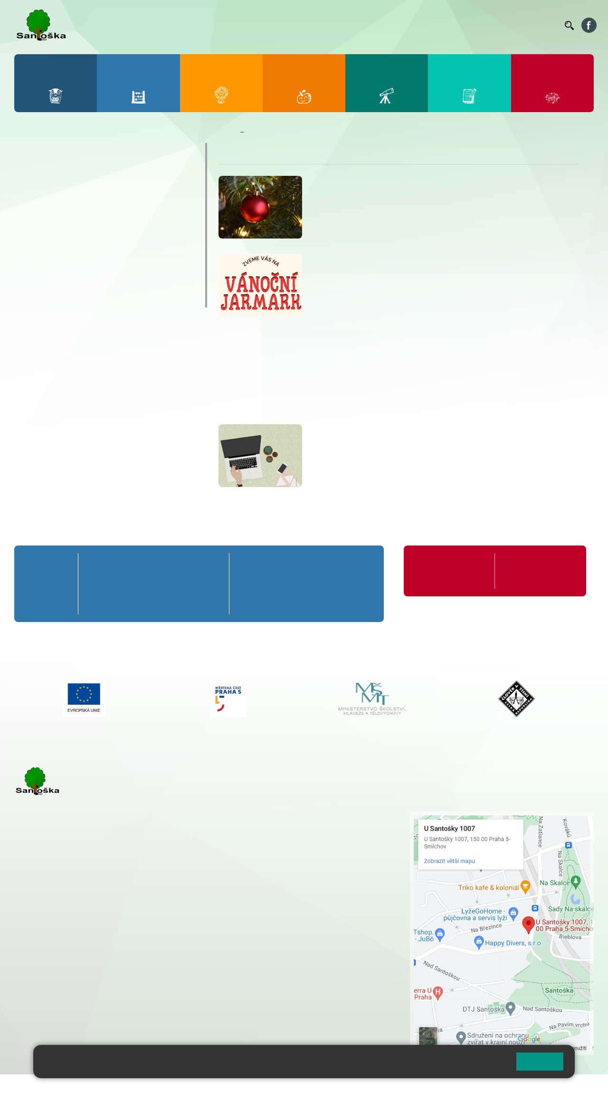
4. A (182, 566)
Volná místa (505, 25)
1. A (96, 566)
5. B (211, 584)
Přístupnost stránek (287, 1087)
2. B (125, 584)
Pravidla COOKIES (355, 1087)
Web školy (577, 1087)
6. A (251, 566)
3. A (153, 566)
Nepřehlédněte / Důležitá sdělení (296, 132)
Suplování (427, 25)
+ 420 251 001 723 (55, 931)
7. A (287, 566)
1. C (96, 601)
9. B (358, 584)
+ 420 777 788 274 (282, 836)
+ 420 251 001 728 (284, 826)
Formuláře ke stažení (535, 566)
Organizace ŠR (383, 25)
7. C (287, 601)
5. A (211, 566)
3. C (154, 601)
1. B (96, 584)
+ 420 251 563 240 (55, 979)
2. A (125, 566)
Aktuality (47, 262)
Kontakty (544, 25)
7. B (287, 584)
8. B (322, 584)
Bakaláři (263, 25)
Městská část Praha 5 (46, 1018)
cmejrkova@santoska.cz (72, 941)
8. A (322, 566)
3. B (154, 584)
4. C (182, 601)
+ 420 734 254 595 (332, 866)
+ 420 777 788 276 (114, 979)
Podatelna (465, 25)
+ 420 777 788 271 (114, 931)
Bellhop (294, 25)
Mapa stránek (192, 1087)
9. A (358, 566)
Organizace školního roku (446, 571)
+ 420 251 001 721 (286, 816)
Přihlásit (234, 1087)
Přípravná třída (44, 571)
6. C (250, 601)
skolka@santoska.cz (66, 989)
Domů (227, 132)
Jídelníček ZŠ (333, 25)
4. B (182, 584)
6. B (251, 584)
